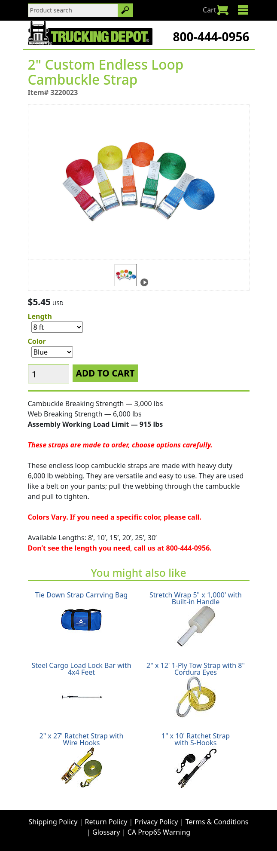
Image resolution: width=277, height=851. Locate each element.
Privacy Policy (156, 822)
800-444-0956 (211, 36)
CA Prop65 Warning (159, 832)
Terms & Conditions (217, 822)
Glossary (106, 832)
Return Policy (106, 822)
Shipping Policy (53, 822)
